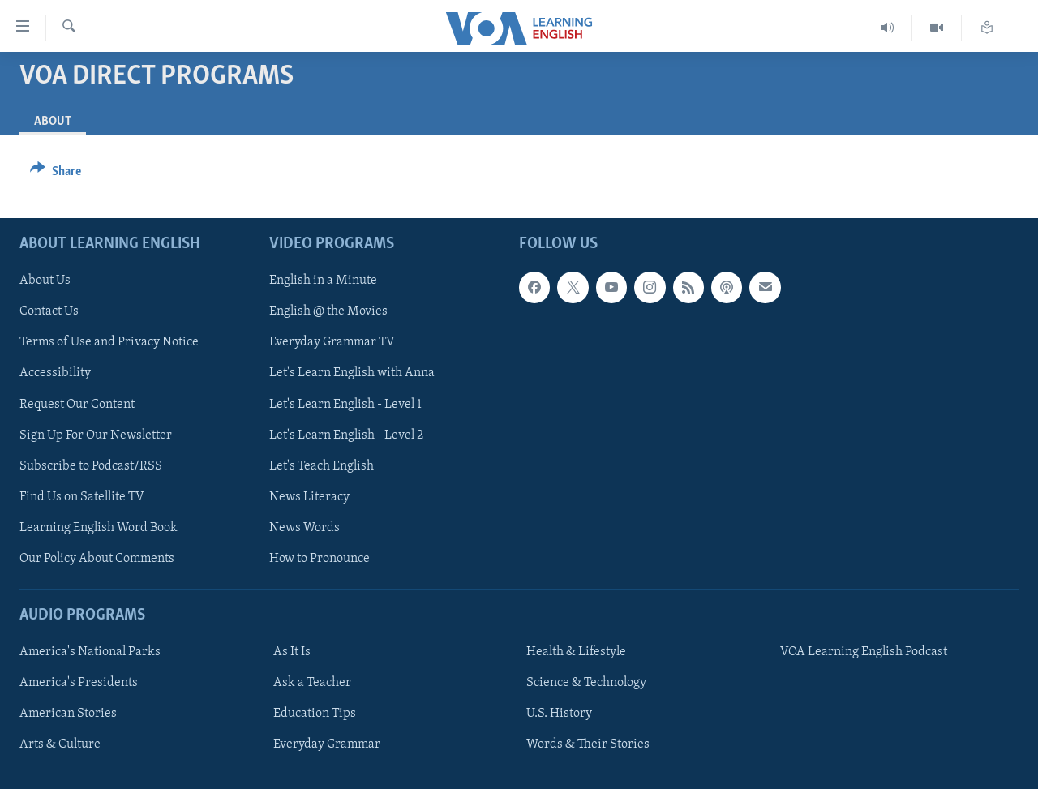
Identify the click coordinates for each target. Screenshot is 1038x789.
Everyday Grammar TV (332, 343)
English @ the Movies (328, 311)
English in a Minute (323, 280)
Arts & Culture (60, 744)
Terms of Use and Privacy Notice (109, 343)
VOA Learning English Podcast (863, 651)
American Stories (68, 713)
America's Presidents (78, 682)
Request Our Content (77, 404)
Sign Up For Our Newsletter (95, 435)
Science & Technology (586, 682)
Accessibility (55, 373)
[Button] (55, 174)
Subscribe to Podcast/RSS (90, 466)
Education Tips (314, 713)
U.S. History (559, 713)
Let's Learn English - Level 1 (345, 404)
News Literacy (309, 497)
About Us (45, 280)
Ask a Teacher (312, 682)
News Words (304, 527)
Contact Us (49, 311)
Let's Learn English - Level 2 (346, 435)
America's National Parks (90, 651)
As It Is (292, 651)
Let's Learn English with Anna (352, 373)
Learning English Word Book (98, 527)
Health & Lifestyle (576, 651)
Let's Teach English (321, 466)
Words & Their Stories (588, 744)
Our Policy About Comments (96, 558)
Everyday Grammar (326, 744)
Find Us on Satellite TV (81, 497)
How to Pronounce (319, 558)
